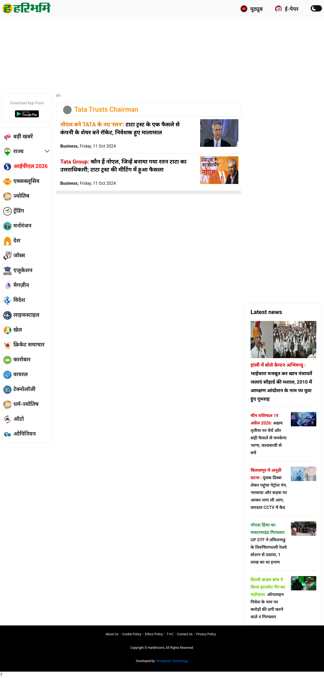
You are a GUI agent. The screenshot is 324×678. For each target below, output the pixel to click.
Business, (88, 146)
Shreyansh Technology (172, 661)
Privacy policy (206, 634)
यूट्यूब (251, 8)
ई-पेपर (287, 8)
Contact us (184, 634)
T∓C (170, 634)
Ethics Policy (154, 634)
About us (112, 634)
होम (58, 96)
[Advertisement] (162, 53)
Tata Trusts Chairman (106, 109)
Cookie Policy (131, 634)
